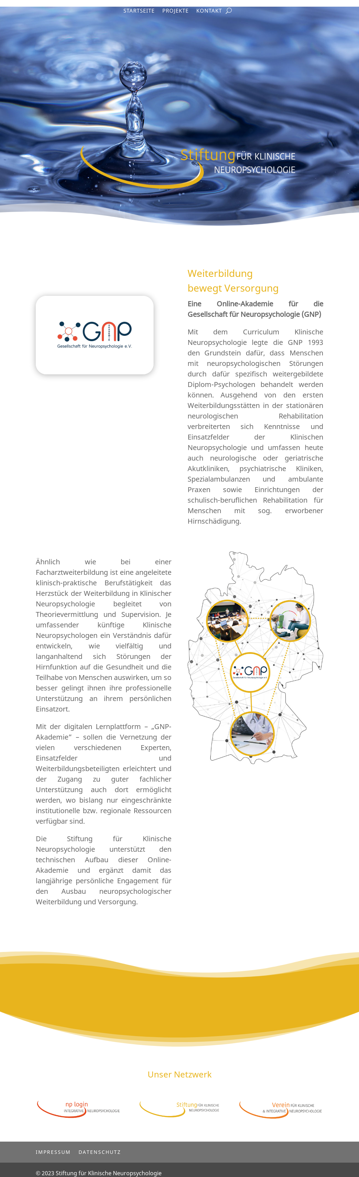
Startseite (139, 11)
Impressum (53, 1145)
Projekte (175, 11)
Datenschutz (100, 1145)
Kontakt (209, 11)
